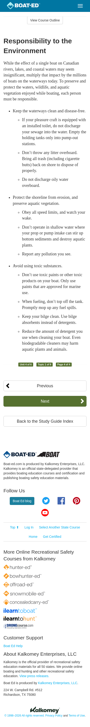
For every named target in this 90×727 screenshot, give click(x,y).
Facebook (61, 500)
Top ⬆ (14, 527)
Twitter (46, 500)
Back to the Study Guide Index (45, 421)
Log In (28, 527)
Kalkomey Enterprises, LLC (57, 683)
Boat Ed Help (13, 646)
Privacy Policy (53, 715)
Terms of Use (76, 715)
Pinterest (76, 500)
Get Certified (52, 536)
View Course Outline (45, 20)
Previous (45, 386)
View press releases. (34, 676)
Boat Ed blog (22, 501)
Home (33, 536)
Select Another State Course (59, 527)
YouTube (45, 512)
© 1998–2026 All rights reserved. (24, 715)
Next (45, 401)
